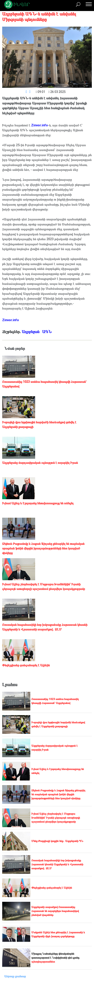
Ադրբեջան (31, 331)
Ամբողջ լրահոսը (15, 976)
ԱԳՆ (47, 331)
